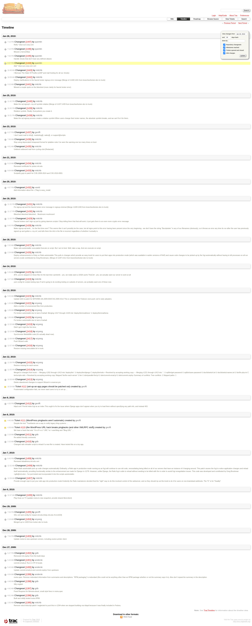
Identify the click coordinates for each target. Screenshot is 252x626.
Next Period (242, 23)
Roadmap (197, 19)
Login (214, 15)
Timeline (183, 19)
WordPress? (39, 430)
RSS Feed (128, 617)
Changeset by (24, 42)
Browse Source (213, 19)
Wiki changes (229, 53)
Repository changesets (232, 45)
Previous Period (230, 23)
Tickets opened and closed (233, 50)
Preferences (244, 15)
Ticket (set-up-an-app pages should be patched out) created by (47, 386)
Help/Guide (223, 15)
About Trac (233, 15)
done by (233, 41)
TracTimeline (209, 610)
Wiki (172, 19)
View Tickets (230, 19)
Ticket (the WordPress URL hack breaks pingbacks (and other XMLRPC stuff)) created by (59, 427)
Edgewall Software (32, 621)
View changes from (234, 34)
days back (231, 37)
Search (244, 19)
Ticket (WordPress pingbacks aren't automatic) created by (44, 420)
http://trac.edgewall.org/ (241, 621)
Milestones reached (231, 47)
